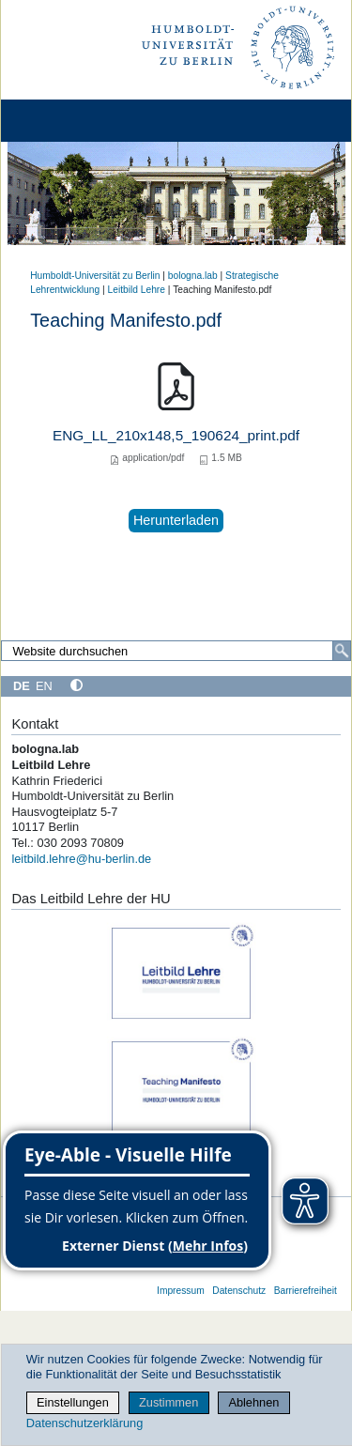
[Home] (67, 121)
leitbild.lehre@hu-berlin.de (81, 859)
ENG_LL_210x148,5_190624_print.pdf (176, 435)
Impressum (181, 1290)
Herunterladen (176, 520)
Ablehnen (253, 1402)
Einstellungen (73, 1402)
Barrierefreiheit (305, 1290)
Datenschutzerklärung (84, 1423)
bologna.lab (193, 275)
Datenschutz (239, 1290)
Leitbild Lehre (136, 290)
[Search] (341, 650)
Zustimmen (168, 1402)
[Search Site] (176, 650)
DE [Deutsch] (21, 686)
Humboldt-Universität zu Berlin (95, 275)
